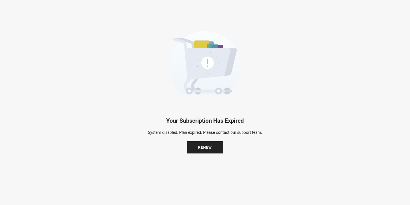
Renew (205, 147)
